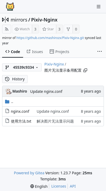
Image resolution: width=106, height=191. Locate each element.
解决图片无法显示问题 (55, 121)
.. (9, 101)
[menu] (39, 186)
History (15, 78)
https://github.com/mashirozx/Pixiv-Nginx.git (50, 38)
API (73, 186)
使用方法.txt (21, 121)
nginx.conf (20, 111)
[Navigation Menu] (98, 6)
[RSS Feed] (6, 29)
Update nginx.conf (46, 91)
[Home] (10, 6)
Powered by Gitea (29, 172)
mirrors (19, 19)
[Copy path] (85, 70)
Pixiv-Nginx (44, 19)
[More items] (99, 52)
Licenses (58, 186)
